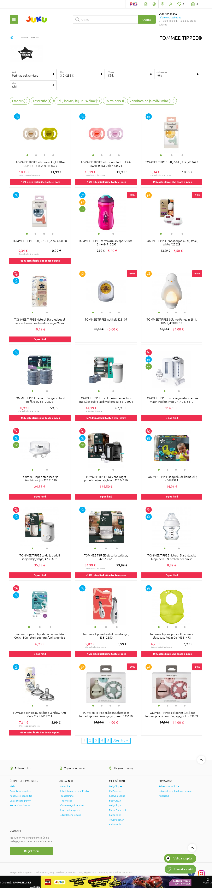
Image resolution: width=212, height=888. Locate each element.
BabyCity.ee (116, 786)
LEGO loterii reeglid (70, 814)
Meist (13, 786)
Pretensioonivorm (20, 805)
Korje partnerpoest (70, 810)
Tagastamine (66, 795)
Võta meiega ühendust (72, 805)
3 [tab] (44, 155)
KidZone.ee (115, 791)
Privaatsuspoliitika (169, 786)
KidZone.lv (115, 824)
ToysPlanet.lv (116, 819)
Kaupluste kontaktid (21, 795)
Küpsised (164, 795)
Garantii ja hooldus (20, 791)
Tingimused (65, 800)
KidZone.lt (115, 814)
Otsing (146, 19)
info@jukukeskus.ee (170, 17)
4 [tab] (53, 155)
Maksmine (65, 786)
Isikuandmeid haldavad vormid (175, 791)
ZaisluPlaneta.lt (117, 810)
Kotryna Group (117, 795)
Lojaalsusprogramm (20, 800)
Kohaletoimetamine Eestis (74, 791)
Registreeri (31, 851)
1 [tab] (27, 155)
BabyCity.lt (115, 800)
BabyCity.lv (115, 805)
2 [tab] (36, 155)
